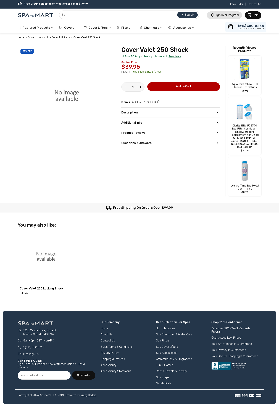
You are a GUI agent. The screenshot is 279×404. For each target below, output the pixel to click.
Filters (125, 27)
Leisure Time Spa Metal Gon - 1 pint (245, 187)
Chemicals (151, 27)
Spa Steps (162, 377)
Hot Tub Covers (165, 328)
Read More (175, 56)
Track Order (236, 4)
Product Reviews (170, 132)
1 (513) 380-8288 (31, 347)
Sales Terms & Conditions (117, 346)
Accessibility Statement (116, 371)
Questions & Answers (170, 143)
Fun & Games (164, 365)
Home (21, 37)
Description (170, 112)
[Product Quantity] (132, 87)
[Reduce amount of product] (126, 86)
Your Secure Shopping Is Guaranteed (234, 356)
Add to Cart (183, 86)
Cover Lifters (97, 27)
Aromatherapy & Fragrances (174, 359)
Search (187, 14)
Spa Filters (162, 340)
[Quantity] (133, 86)
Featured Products (36, 27)
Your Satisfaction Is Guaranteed (231, 344)
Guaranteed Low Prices (226, 337)
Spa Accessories (166, 352)
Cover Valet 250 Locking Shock (41, 288)
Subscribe (83, 375)
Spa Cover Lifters (167, 346)
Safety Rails (163, 383)
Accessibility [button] (109, 365)
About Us (106, 334)
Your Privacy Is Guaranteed (228, 350)
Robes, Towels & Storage (172, 371)
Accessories (181, 27)
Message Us (28, 354)
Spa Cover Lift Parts (58, 37)
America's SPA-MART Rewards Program (230, 330)
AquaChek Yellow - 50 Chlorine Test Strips (244, 85)
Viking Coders (88, 395)
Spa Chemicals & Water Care (174, 334)
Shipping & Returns (113, 359)
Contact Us (254, 4)
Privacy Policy (110, 352)
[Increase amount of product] (140, 86)
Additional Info (170, 122)
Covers (68, 27)
